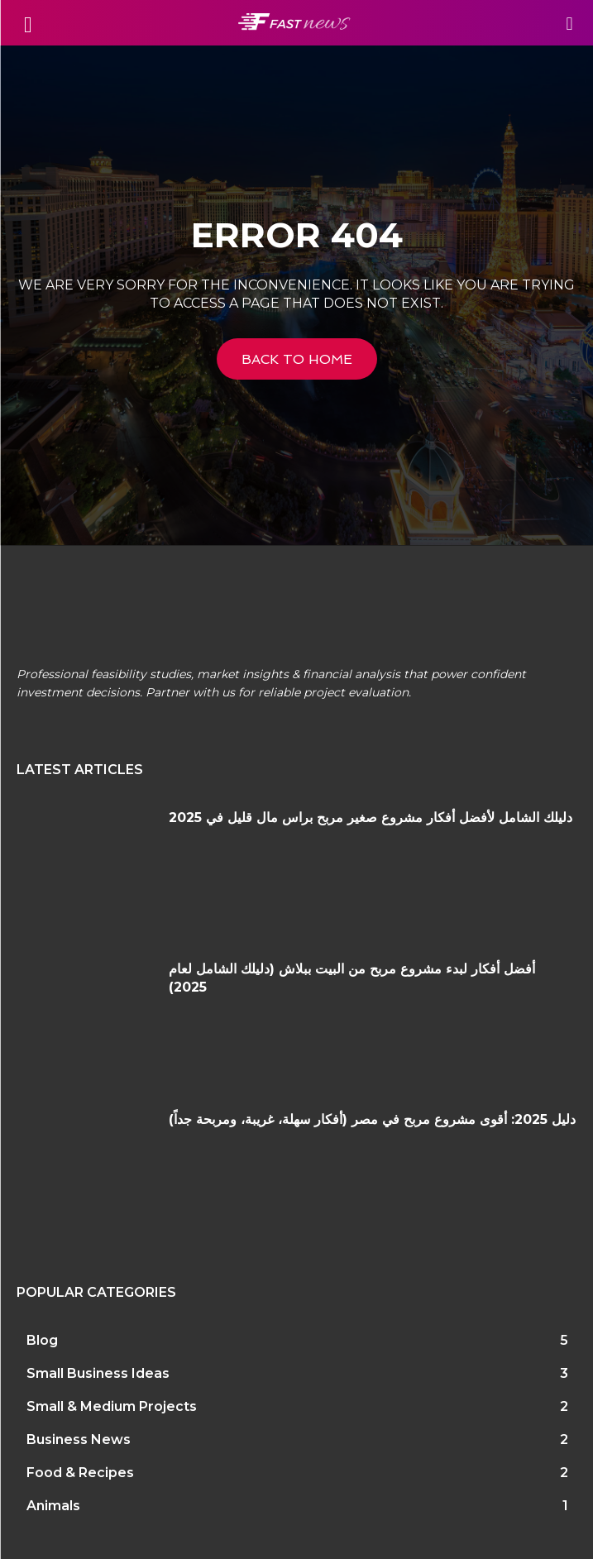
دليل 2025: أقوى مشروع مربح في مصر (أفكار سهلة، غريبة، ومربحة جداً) (372, 1119)
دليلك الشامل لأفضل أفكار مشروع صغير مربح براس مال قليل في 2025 (370, 817)
